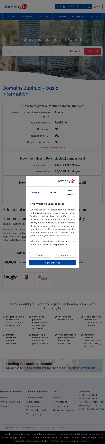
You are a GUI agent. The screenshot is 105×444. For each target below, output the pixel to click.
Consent (35, 192)
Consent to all (52, 262)
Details (52, 192)
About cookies (70, 192)
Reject (39, 254)
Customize (65, 254)
